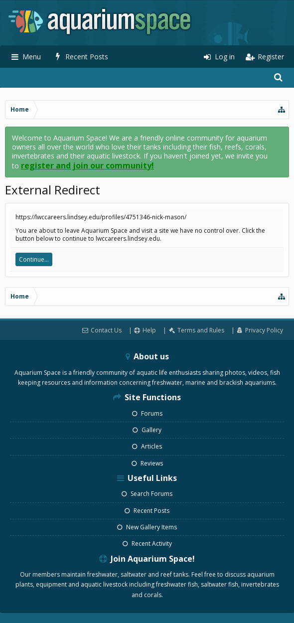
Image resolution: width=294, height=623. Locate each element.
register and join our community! (87, 165)
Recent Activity (147, 543)
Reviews (147, 463)
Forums (147, 413)
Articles (147, 446)
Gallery (147, 430)
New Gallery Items (147, 527)
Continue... (34, 259)
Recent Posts (147, 510)
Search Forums (147, 493)
